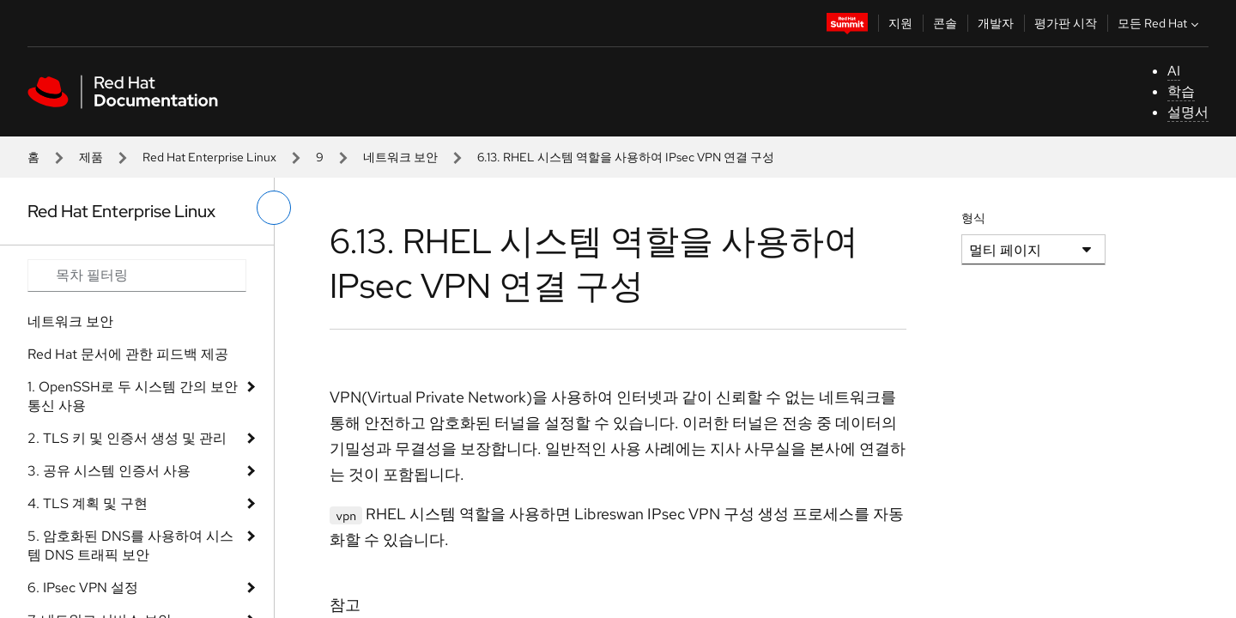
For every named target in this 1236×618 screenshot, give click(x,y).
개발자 (996, 23)
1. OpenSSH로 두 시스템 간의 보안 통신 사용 (132, 396)
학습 (1181, 91)
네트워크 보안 (400, 157)
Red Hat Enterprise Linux (209, 157)
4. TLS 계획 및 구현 (87, 503)
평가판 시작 (1065, 23)
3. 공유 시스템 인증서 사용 (109, 471)
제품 (91, 157)
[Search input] (136, 275)
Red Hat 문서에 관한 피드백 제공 (127, 354)
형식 (973, 218)
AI (1173, 71)
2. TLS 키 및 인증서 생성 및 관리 (127, 438)
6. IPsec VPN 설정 (82, 588)
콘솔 (945, 23)
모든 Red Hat (1160, 23)
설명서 (1188, 112)
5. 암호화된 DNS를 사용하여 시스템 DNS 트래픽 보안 (130, 545)
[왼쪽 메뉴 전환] (274, 208)
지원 (900, 23)
